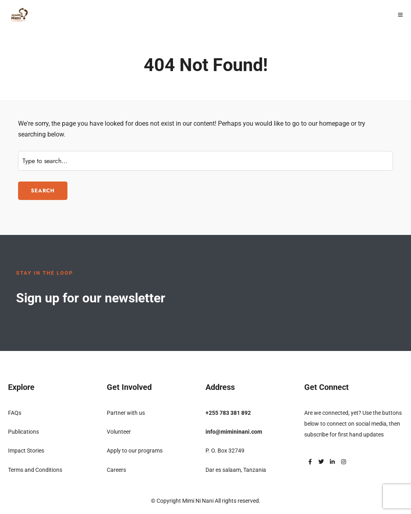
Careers (116, 470)
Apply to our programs (135, 450)
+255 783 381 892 (228, 413)
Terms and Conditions (35, 470)
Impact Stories (26, 450)
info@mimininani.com (234, 431)
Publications (23, 431)
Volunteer (119, 431)
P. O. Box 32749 (225, 450)
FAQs (14, 413)
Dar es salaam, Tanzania (236, 470)
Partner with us (126, 413)
